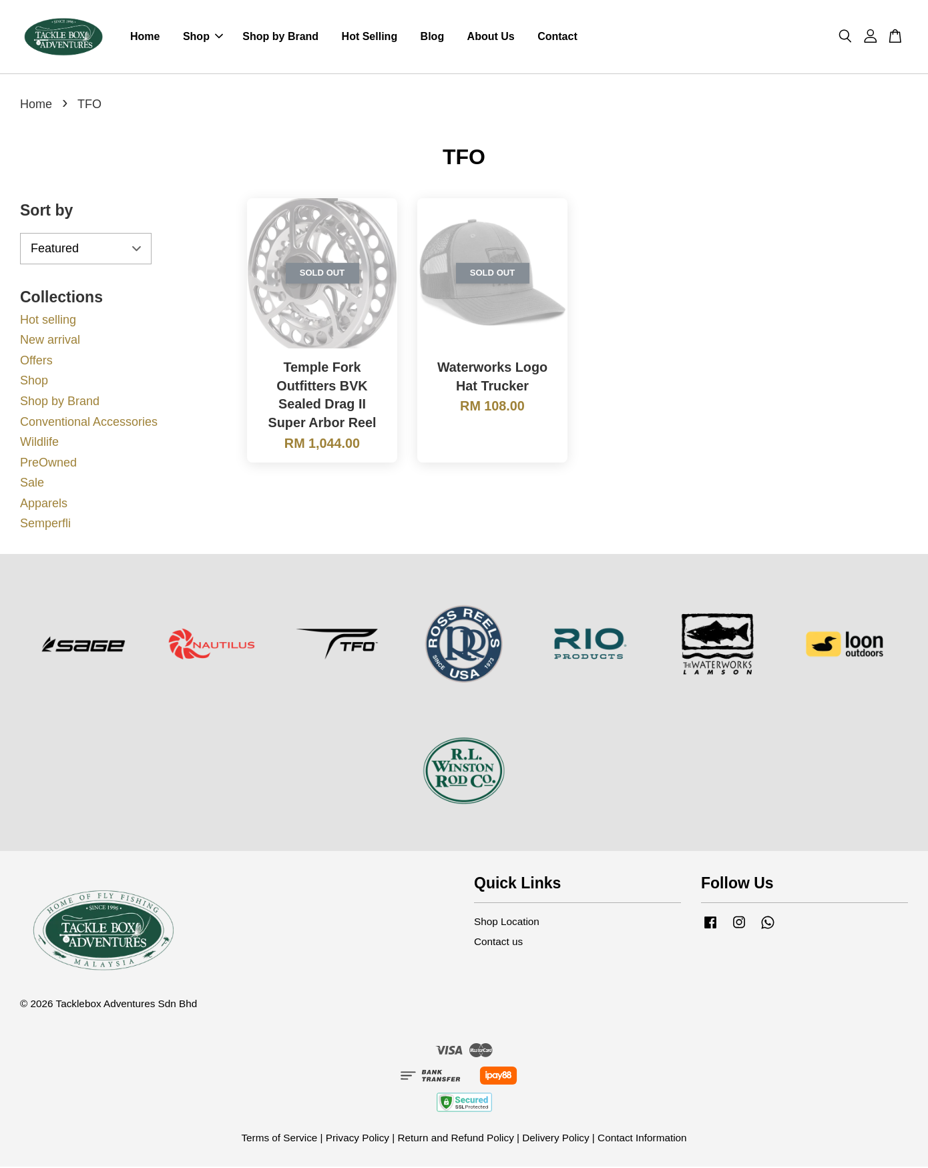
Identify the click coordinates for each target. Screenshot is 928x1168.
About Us (491, 37)
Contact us (498, 942)
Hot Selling (370, 37)
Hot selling (48, 320)
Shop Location (506, 922)
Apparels (43, 504)
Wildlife (39, 443)
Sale (32, 484)
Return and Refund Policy (455, 1139)
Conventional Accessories (89, 422)
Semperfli (45, 524)
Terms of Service (279, 1139)
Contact (557, 37)
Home (145, 37)
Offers (36, 361)
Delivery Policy (555, 1139)
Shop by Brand (280, 37)
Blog (433, 37)
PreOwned (48, 464)
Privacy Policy (357, 1139)
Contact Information (642, 1139)
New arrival (50, 341)
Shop (203, 37)
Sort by (46, 211)
